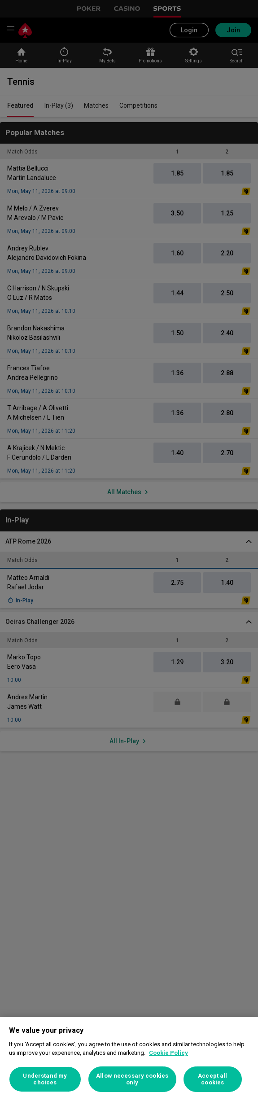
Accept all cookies (212, 1079)
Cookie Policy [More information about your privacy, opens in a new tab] (168, 1052)
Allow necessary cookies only (132, 1079)
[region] (129, 1059)
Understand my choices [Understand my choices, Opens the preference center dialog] (45, 1079)
